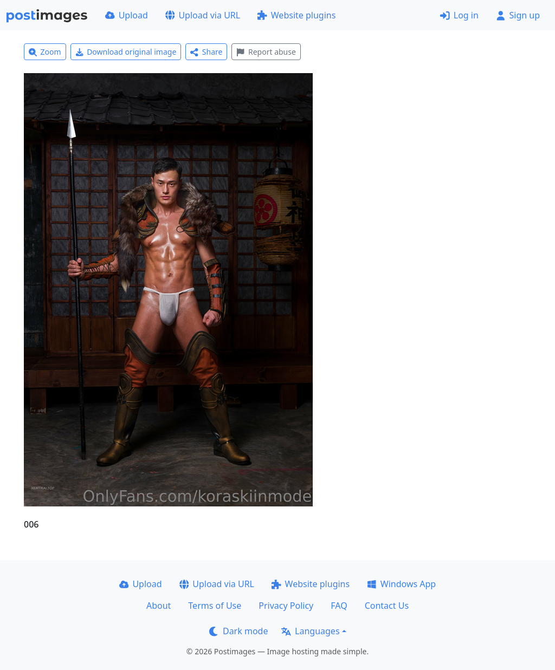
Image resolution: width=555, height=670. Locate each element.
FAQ (339, 606)
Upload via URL (202, 15)
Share (206, 52)
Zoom (45, 52)
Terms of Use (214, 606)
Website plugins (296, 15)
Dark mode (238, 631)
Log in (459, 15)
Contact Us (387, 606)
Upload (126, 15)
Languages (310, 631)
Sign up (518, 15)
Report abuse (265, 52)
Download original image (126, 52)
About (158, 606)
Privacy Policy (286, 606)
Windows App (401, 584)
